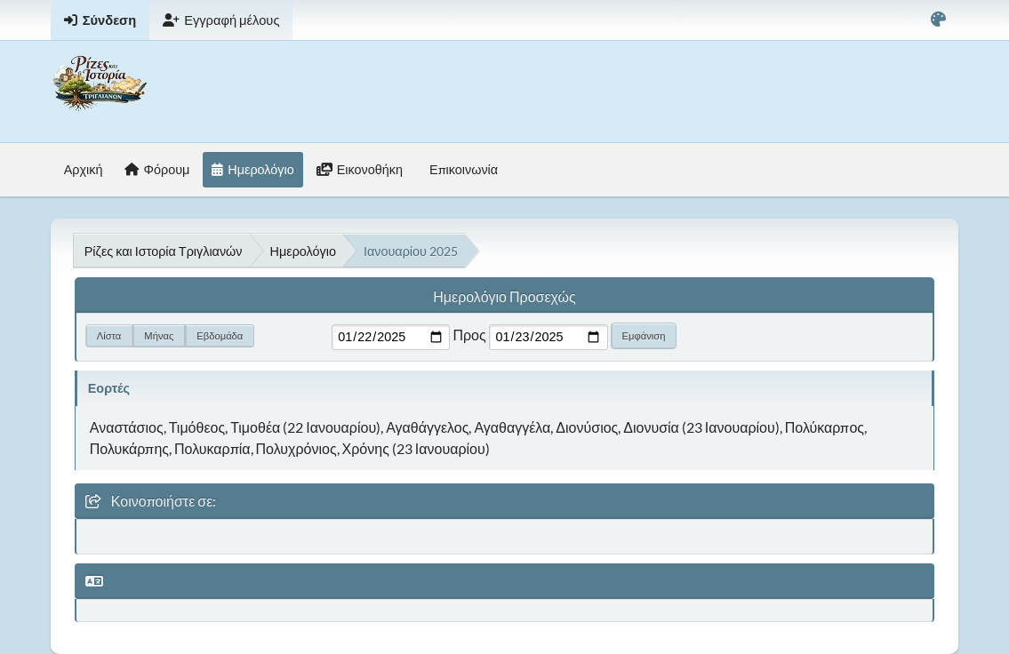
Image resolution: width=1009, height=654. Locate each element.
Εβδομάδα (219, 335)
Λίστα (109, 335)
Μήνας (158, 335)
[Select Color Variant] (938, 20)
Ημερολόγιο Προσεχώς (504, 296)
